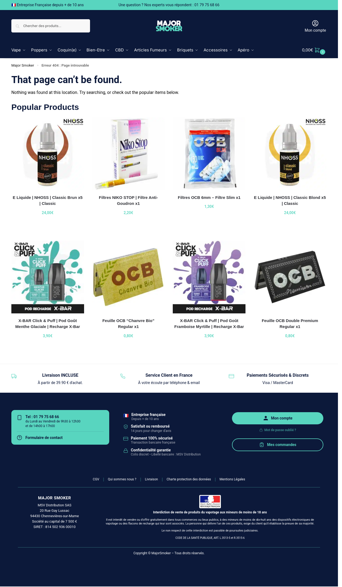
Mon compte (315, 25)
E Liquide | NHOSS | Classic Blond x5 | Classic (290, 200)
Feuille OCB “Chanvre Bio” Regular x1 (128, 323)
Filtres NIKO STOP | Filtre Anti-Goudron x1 (128, 200)
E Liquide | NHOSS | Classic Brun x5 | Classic (47, 200)
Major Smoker (22, 65)
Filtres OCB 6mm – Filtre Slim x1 (209, 197)
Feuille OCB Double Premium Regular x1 (290, 323)
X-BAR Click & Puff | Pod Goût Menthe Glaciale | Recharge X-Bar (47, 323)
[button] (314, 50)
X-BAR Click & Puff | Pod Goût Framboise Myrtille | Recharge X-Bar (209, 323)
